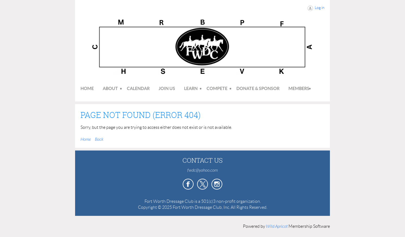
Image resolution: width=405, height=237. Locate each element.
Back (99, 139)
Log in (319, 7)
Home (86, 139)
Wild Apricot (277, 226)
